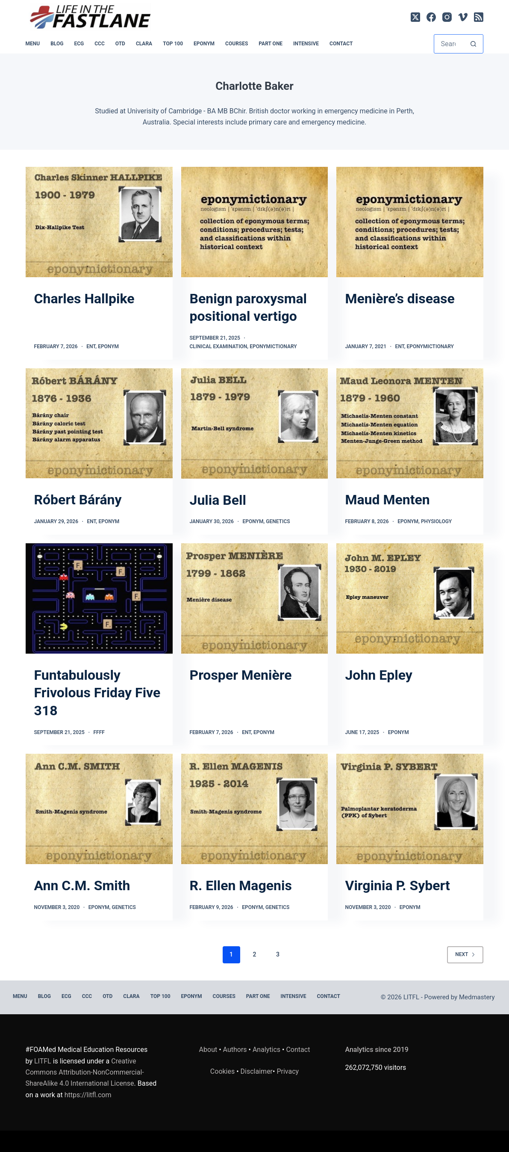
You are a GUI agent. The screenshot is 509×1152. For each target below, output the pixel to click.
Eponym (108, 346)
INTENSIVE (306, 44)
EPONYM (204, 44)
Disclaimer (257, 1071)
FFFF (98, 732)
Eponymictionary (273, 346)
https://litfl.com (88, 1095)
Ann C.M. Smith (82, 885)
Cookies (223, 1071)
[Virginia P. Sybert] (409, 809)
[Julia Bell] (254, 423)
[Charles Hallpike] (99, 222)
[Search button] (473, 43)
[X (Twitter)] (415, 17)
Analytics (266, 1049)
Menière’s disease (399, 298)
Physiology (436, 521)
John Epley (378, 675)
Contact (341, 44)
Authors (235, 1049)
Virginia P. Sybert (397, 885)
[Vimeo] (463, 17)
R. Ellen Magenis (241, 885)
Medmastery (477, 997)
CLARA (144, 44)
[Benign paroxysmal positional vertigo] (254, 222)
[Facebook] (431, 17)
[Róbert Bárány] (99, 423)
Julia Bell (218, 500)
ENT (90, 346)
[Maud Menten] (409, 423)
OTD (120, 44)
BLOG (56, 44)
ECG (79, 44)
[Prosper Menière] (254, 598)
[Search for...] (449, 43)
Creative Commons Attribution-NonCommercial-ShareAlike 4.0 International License (85, 1072)
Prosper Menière (241, 675)
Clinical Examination (218, 346)
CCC (99, 44)
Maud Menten (387, 500)
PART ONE (270, 44)
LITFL (42, 1061)
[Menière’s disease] (409, 222)
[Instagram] (447, 17)
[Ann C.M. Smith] (99, 809)
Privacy (288, 1071)
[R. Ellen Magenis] (254, 809)
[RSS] (478, 17)
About (208, 1049)
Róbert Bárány (78, 500)
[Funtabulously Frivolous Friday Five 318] (99, 598)
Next (465, 954)
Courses (236, 44)
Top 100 (173, 44)
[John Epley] (409, 598)
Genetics (278, 521)
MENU (33, 44)
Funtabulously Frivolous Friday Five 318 (97, 693)
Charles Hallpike (84, 298)
